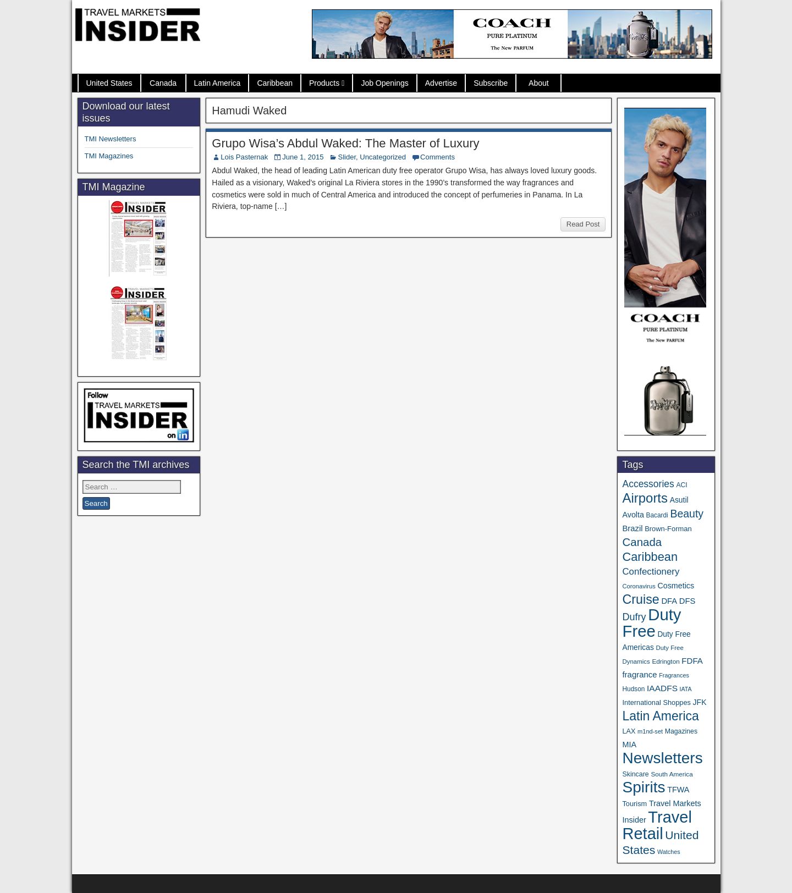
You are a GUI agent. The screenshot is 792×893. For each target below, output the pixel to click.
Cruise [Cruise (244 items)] (640, 599)
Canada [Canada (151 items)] (642, 542)
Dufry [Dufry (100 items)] (634, 616)
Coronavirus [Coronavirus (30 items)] (638, 586)
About (539, 83)
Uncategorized (383, 157)
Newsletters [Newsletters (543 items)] (662, 758)
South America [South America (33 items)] (671, 774)
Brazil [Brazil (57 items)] (632, 528)
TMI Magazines (109, 156)
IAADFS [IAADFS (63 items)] (662, 688)
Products (324, 83)
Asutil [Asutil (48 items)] (679, 499)
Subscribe (491, 83)
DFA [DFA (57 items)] (669, 601)
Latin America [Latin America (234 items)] (660, 716)
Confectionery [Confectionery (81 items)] (650, 571)
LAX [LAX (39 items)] (628, 731)
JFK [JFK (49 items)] (700, 702)
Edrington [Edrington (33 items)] (665, 661)
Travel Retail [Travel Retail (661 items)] (657, 825)
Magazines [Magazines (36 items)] (681, 731)
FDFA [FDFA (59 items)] (692, 660)
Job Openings (384, 83)
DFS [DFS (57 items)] (687, 601)
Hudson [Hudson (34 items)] (633, 689)
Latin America (217, 83)
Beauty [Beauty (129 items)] (686, 514)
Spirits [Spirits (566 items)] (643, 787)
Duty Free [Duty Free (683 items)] (651, 622)
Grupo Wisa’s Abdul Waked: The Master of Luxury (345, 143)
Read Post (583, 224)
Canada (163, 83)
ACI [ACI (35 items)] (681, 485)
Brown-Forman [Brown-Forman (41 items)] (668, 529)
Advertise (441, 83)
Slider (347, 157)
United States (109, 83)
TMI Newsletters (110, 139)
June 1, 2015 (302, 157)
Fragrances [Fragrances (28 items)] (674, 675)
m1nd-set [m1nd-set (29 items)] (650, 731)
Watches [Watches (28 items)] (668, 851)
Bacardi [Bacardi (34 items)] (657, 515)
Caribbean (275, 83)
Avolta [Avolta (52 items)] (633, 514)
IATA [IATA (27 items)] (686, 689)
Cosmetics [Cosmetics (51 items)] (675, 585)
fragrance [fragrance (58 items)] (639, 674)
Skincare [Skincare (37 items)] (635, 774)
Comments (437, 157)
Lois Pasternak (244, 157)
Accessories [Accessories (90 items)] (648, 483)
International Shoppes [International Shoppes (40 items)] (656, 702)
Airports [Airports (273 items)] (645, 497)
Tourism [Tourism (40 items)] (634, 804)
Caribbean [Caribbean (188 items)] (650, 557)
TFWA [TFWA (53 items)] (678, 789)
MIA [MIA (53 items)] (629, 744)
